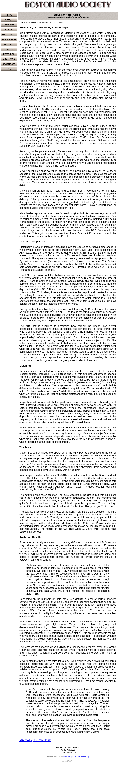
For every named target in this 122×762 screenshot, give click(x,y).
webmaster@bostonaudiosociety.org (76, 757)
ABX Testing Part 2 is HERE (35, 740)
